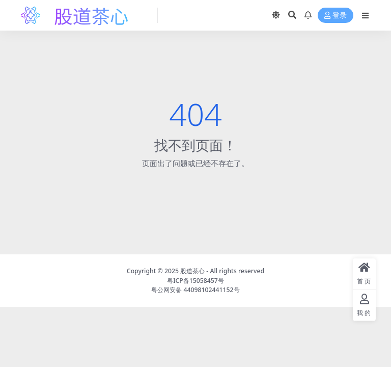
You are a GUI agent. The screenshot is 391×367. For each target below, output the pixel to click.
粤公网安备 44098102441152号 (195, 289)
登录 (335, 15)
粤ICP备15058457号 (195, 280)
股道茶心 (192, 271)
